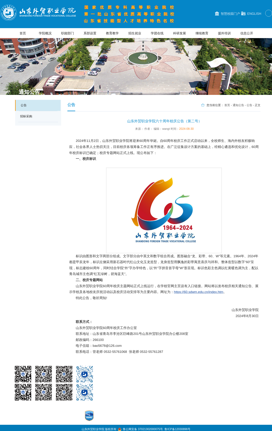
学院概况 (45, 33)
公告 (24, 105)
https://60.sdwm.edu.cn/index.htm (198, 292)
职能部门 (67, 33)
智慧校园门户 (227, 13)
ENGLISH (251, 13)
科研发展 (179, 33)
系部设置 (90, 33)
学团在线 (157, 33)
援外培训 (224, 33)
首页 (23, 33)
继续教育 (202, 33)
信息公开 (246, 33)
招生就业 (134, 33)
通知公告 (238, 105)
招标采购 (26, 116)
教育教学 (112, 33)
